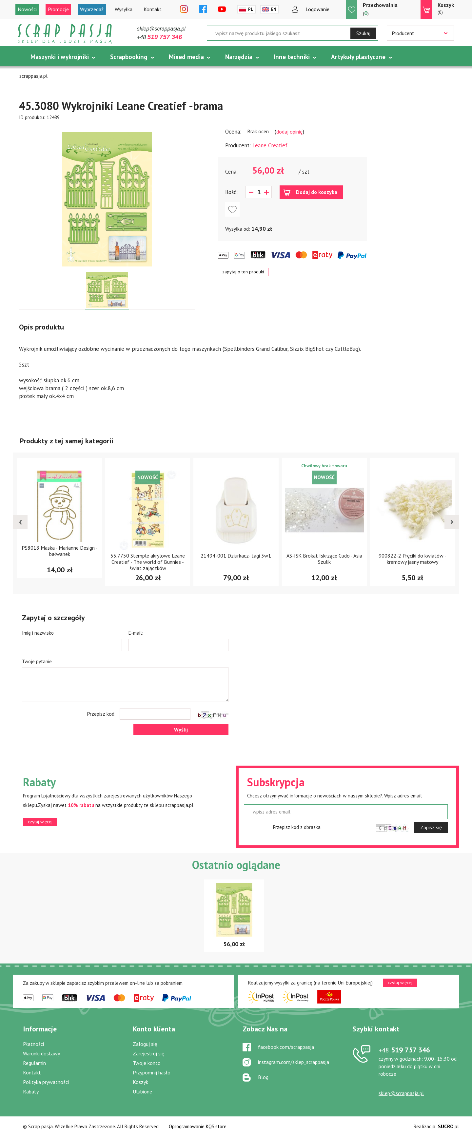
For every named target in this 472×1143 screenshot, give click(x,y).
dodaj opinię (289, 131)
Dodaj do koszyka (316, 192)
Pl (250, 9)
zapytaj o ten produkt (243, 272)
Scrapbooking (129, 57)
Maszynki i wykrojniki (59, 57)
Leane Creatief (269, 145)
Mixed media (186, 57)
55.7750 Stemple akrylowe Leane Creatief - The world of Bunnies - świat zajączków (147, 561)
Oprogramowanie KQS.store (197, 1126)
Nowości (27, 9)
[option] (107, 196)
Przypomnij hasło (151, 1072)
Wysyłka (123, 9)
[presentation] (20, 522)
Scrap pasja (65, 34)
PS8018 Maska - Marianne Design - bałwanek (60, 550)
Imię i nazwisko (38, 633)
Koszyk (140, 1082)
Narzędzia (238, 57)
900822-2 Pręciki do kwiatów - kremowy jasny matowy (412, 558)
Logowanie (317, 9)
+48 (159, 37)
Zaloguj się (145, 1044)
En (273, 9)
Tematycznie (48, 73)
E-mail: (135, 633)
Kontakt (153, 9)
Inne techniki (292, 57)
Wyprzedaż (92, 9)
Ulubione (142, 1091)
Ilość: (231, 192)
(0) (446, 8)
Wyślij (181, 729)
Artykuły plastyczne (358, 57)
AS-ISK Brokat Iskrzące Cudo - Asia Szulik (324, 558)
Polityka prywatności (46, 1082)
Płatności (33, 1044)
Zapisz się (431, 827)
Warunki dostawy (41, 1053)
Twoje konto (147, 1063)
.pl (448, 1126)
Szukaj (363, 33)
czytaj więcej (40, 822)
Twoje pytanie (37, 661)
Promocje (58, 9)
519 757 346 (404, 1049)
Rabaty (31, 1091)
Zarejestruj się (148, 1053)
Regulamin (34, 1063)
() (380, 9)
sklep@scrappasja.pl (161, 29)
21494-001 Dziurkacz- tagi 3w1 (236, 555)
